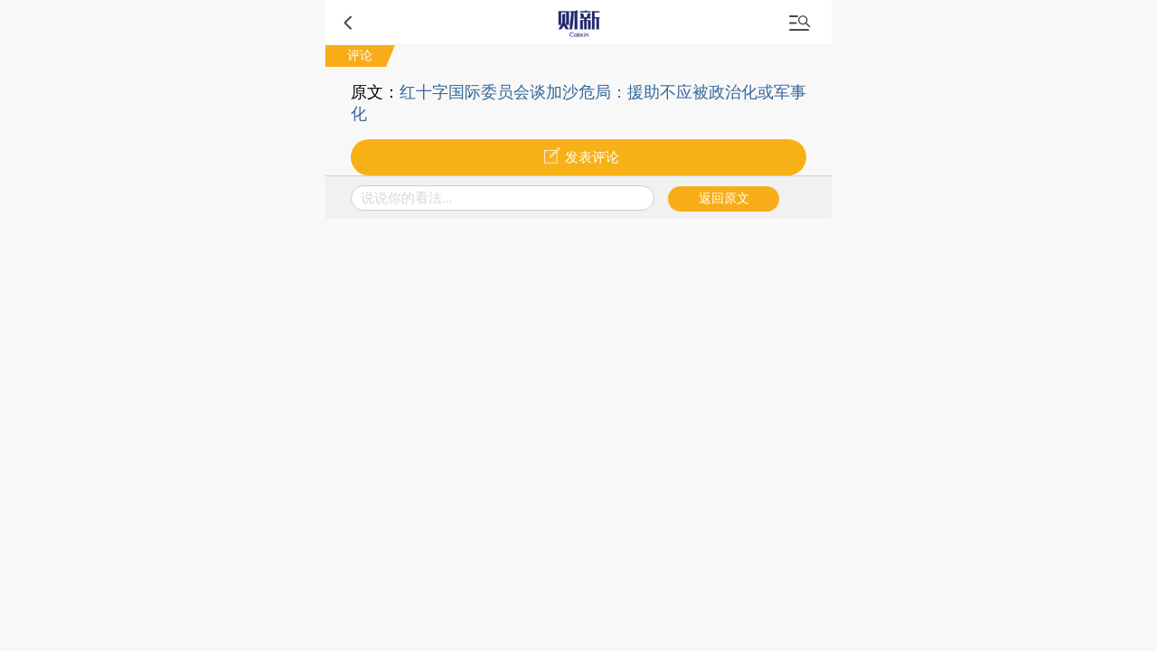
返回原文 (724, 198)
